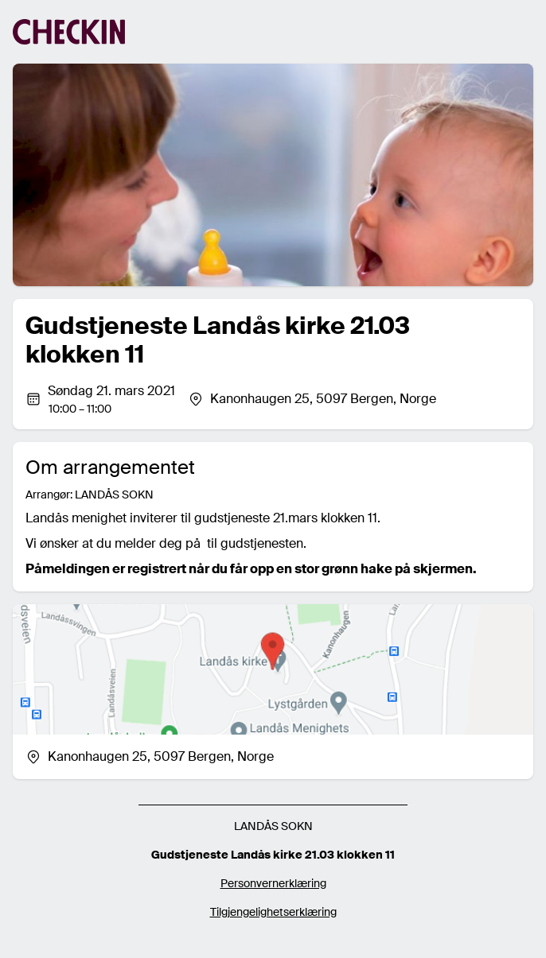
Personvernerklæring (273, 883)
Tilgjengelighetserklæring (273, 912)
